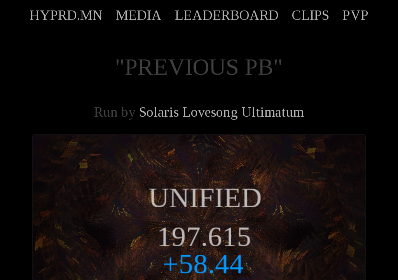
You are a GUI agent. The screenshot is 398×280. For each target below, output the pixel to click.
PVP (355, 15)
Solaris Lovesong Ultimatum (221, 112)
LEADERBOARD (227, 15)
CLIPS (310, 15)
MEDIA (139, 15)
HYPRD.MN (66, 15)
